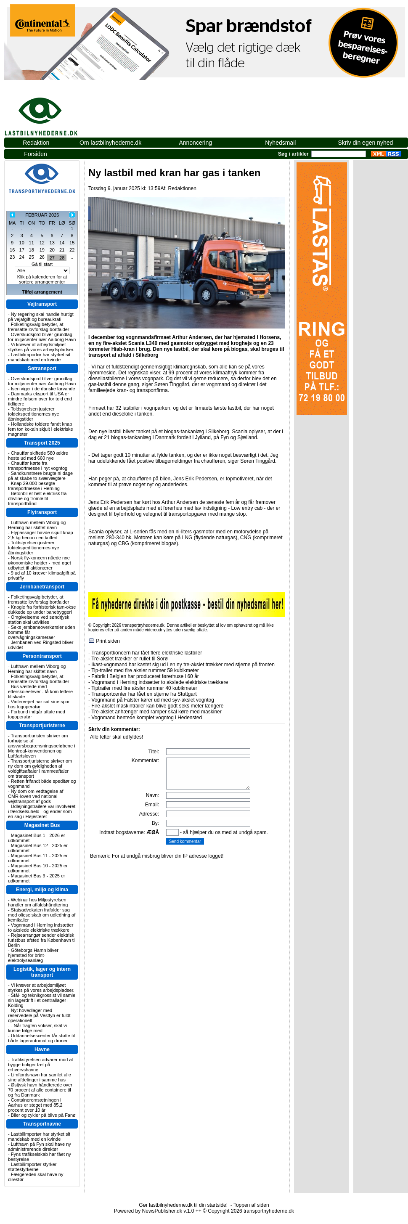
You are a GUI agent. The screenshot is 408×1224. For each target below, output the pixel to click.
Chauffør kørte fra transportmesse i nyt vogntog (37, 466)
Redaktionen (182, 188)
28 (61, 257)
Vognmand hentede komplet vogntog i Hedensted (146, 718)
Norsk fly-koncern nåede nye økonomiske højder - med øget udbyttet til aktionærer (39, 562)
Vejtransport (42, 304)
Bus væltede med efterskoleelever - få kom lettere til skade (40, 691)
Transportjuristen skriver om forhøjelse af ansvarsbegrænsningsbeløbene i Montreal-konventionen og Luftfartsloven (41, 745)
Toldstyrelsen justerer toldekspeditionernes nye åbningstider (33, 413)
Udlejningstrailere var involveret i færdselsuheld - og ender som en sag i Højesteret (41, 811)
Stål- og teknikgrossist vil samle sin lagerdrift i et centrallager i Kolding (41, 1000)
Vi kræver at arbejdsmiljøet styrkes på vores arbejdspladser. (41, 347)
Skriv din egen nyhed (365, 142)
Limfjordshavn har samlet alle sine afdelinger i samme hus (39, 1077)
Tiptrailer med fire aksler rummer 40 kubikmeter (144, 688)
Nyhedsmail (280, 142)
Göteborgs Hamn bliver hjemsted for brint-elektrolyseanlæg (33, 955)
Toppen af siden (251, 1205)
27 (52, 257)
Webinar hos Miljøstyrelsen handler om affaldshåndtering (38, 902)
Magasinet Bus (42, 825)
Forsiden (35, 154)
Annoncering (195, 142)
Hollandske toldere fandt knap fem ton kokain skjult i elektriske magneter (40, 429)
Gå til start (42, 264)
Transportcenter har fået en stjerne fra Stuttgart (143, 694)
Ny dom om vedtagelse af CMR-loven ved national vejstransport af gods (35, 796)
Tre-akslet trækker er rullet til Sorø (129, 659)
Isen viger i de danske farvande (43, 388)
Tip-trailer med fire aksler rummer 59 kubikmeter (145, 670)
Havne (42, 1049)
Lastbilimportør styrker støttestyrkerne (32, 1167)
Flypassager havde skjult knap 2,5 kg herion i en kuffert (40, 535)
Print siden (108, 641)
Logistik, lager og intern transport (42, 972)
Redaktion (36, 142)
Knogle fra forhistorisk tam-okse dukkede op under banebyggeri (42, 609)
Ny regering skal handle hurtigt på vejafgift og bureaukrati (41, 317)
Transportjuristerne (42, 726)
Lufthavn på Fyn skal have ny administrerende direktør (39, 1147)
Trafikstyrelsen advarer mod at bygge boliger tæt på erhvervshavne (40, 1064)
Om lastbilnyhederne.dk (110, 142)
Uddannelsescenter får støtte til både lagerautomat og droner (41, 1038)
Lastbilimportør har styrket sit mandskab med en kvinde (39, 357)
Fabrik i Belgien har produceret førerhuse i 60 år (145, 676)
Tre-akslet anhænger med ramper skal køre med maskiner (156, 712)
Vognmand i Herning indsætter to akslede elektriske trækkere (40, 927)
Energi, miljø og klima (42, 890)
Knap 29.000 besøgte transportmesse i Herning (34, 486)
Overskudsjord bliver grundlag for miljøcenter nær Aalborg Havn (42, 337)
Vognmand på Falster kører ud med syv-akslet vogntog (152, 700)
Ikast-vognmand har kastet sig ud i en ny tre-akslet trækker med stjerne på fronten (183, 665)
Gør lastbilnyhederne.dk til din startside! (183, 1205)
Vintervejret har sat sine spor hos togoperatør (39, 704)
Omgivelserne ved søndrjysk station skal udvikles (38, 620)
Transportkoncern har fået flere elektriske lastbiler (146, 653)
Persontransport (41, 656)
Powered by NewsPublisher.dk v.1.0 (154, 1211)
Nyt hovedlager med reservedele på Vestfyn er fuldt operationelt (39, 1015)
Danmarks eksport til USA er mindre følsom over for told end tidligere (40, 398)
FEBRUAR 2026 (42, 214)
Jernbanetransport (42, 587)
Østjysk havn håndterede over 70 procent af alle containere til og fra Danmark (40, 1089)
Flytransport (42, 512)
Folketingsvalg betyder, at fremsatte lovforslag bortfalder (38, 327)
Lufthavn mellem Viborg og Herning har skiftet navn (37, 525)
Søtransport (42, 368)
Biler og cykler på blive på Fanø (43, 1115)
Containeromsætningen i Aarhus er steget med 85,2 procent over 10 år (35, 1105)
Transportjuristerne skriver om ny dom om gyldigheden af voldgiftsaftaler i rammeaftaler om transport (40, 768)
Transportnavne (42, 1124)
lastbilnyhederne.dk (50, 112)
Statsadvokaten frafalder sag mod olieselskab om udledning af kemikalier (41, 914)
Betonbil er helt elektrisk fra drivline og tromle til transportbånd (37, 498)
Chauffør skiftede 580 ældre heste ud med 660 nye (38, 455)
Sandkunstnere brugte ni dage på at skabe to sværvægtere (40, 476)
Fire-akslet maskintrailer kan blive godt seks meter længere (157, 706)
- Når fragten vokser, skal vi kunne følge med (37, 1028)
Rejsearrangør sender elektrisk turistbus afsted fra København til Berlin (42, 940)
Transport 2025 (42, 443)
